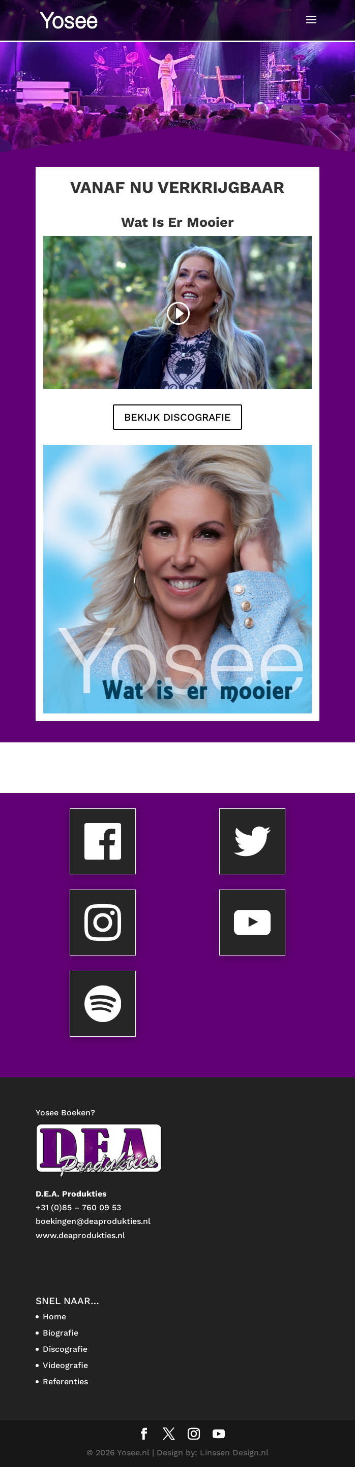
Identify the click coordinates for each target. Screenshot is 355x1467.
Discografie (65, 1349)
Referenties (65, 1381)
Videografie (65, 1365)
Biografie (60, 1333)
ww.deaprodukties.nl (84, 1235)
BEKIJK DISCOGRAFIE (177, 417)
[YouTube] (219, 1435)
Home (54, 1316)
